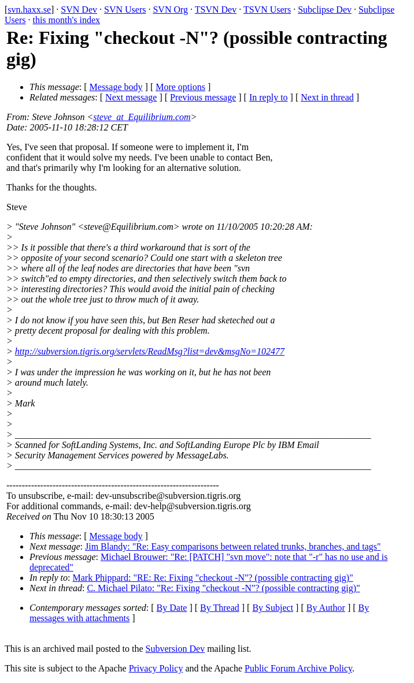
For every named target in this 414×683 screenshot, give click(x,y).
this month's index (66, 20)
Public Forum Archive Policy (298, 668)
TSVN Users (267, 9)
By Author (325, 608)
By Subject (272, 608)
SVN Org (170, 9)
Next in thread (327, 97)
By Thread (219, 608)
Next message (131, 97)
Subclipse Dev (325, 9)
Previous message (203, 97)
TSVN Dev (215, 9)
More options (180, 87)
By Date (172, 608)
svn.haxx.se (29, 9)
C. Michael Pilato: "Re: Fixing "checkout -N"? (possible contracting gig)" (223, 588)
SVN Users (125, 9)
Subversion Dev (175, 649)
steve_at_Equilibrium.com (141, 117)
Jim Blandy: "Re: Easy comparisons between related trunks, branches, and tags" (233, 546)
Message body (116, 87)
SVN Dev (79, 9)
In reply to (268, 97)
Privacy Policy (156, 668)
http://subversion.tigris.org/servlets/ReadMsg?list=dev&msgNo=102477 (149, 351)
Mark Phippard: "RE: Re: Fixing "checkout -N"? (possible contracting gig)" (213, 578)
